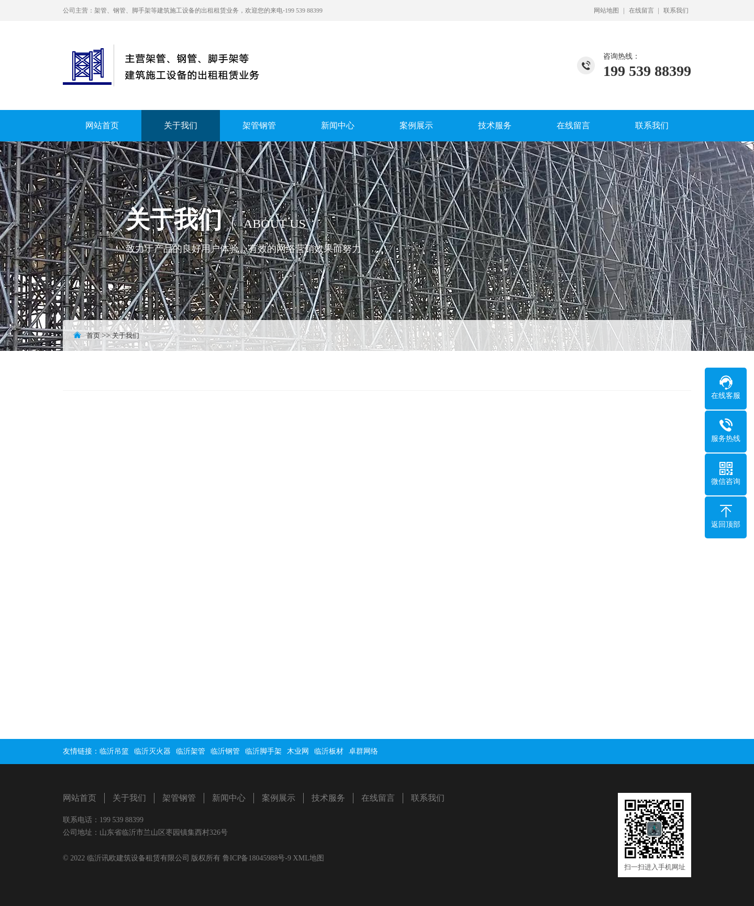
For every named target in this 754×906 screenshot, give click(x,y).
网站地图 (606, 10)
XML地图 (308, 858)
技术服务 (495, 125)
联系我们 (676, 10)
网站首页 (102, 125)
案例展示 (416, 125)
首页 (93, 335)
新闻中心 (337, 125)
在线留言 (641, 10)
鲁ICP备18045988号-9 (258, 858)
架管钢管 (259, 125)
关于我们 (180, 125)
